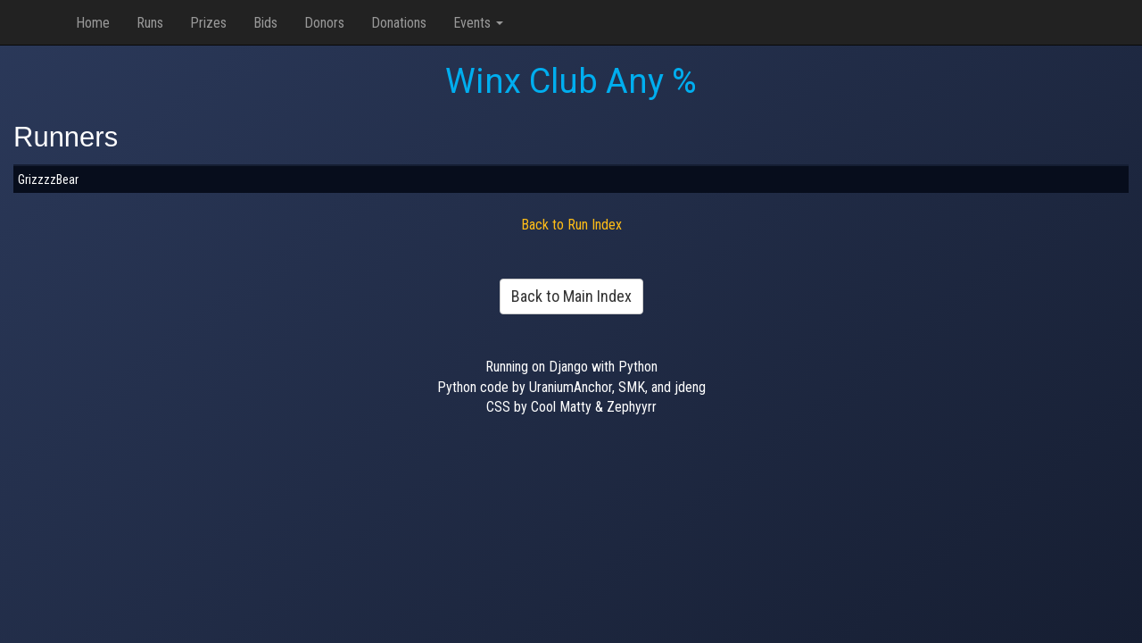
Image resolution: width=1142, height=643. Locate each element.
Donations (398, 22)
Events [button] (478, 22)
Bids (265, 22)
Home (93, 22)
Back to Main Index (571, 296)
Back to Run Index (571, 224)
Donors (324, 22)
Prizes (208, 22)
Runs (150, 22)
